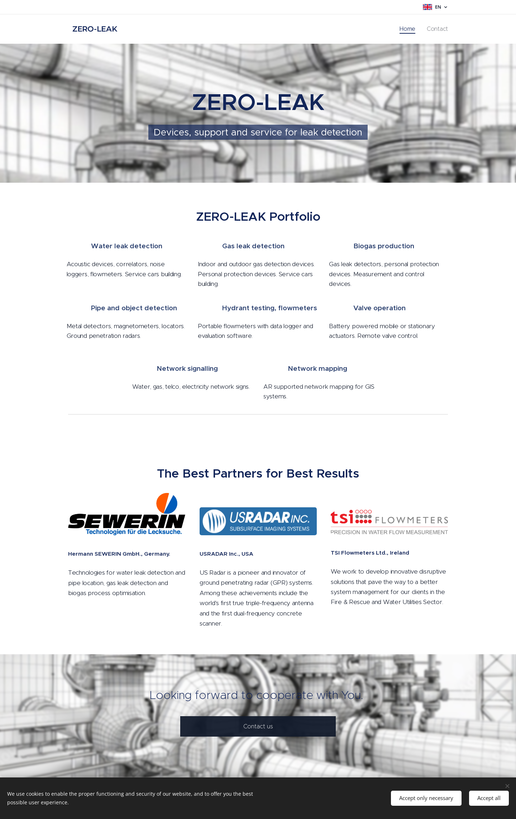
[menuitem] (413, 29)
